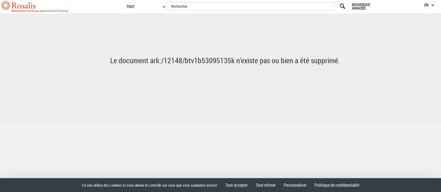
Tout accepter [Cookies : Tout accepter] (236, 185)
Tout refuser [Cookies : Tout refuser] (266, 185)
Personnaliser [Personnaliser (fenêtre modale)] (295, 185)
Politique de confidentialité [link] (337, 185)
